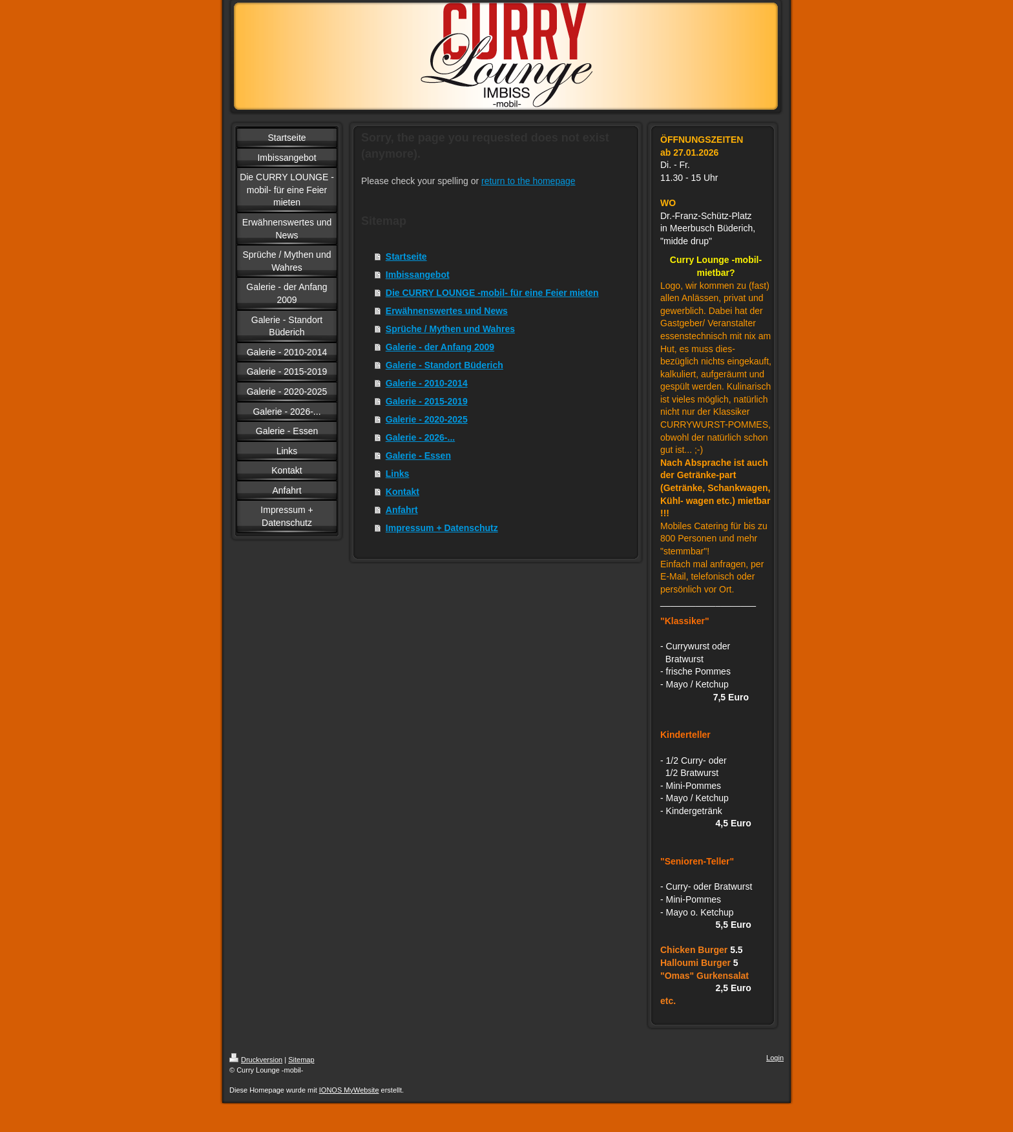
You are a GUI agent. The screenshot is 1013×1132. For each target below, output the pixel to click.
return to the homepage (528, 181)
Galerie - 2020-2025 (427, 419)
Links (398, 473)
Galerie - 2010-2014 (427, 383)
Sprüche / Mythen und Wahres (450, 329)
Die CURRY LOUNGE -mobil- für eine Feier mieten (492, 293)
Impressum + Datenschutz (442, 528)
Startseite (406, 256)
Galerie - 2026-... (420, 437)
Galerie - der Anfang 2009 (440, 347)
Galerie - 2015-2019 (427, 401)
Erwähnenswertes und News (447, 311)
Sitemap (301, 1060)
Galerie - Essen (418, 455)
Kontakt (402, 492)
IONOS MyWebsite (349, 1090)
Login (775, 1058)
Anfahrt (402, 510)
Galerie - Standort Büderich (444, 365)
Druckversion (255, 1060)
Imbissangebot (418, 274)
